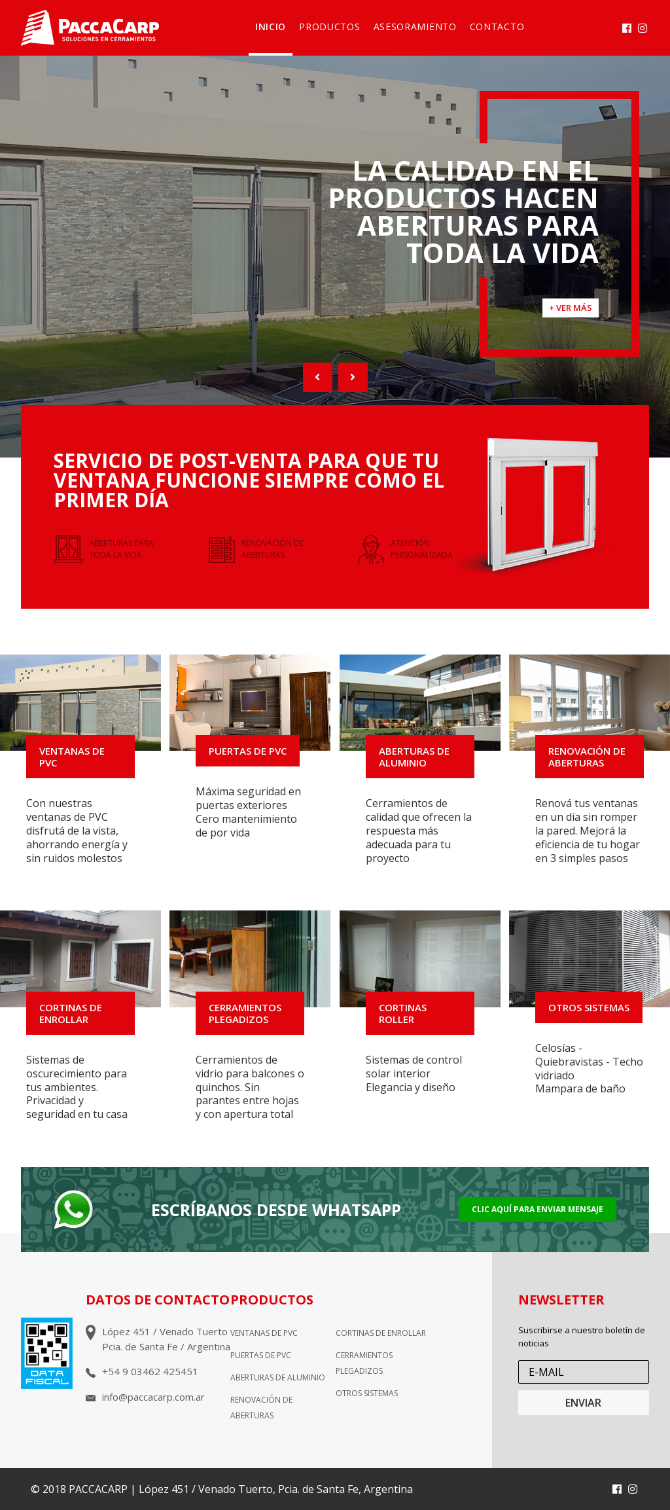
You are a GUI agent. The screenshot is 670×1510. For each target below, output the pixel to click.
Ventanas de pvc (264, 1333)
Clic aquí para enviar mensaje (537, 1209)
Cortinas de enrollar (381, 1333)
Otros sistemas (367, 1393)
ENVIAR (583, 1402)
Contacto (497, 26)
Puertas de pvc (260, 1355)
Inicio (270, 26)
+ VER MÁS (570, 308)
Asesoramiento (415, 26)
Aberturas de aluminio (277, 1377)
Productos (329, 26)
